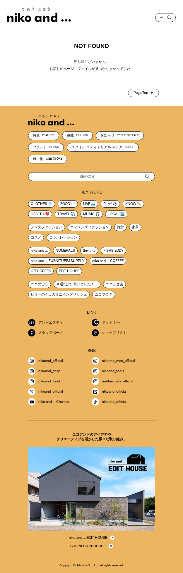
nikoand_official (45, 361)
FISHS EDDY (113, 250)
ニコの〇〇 (39, 284)
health (37, 214)
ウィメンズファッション (89, 227)
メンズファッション (46, 227)
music (89, 214)
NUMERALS (65, 250)
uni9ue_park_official (112, 381)
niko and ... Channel (48, 401)
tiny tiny (89, 250)
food (65, 204)
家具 (135, 227)
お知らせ (119, 135)
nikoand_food (44, 381)
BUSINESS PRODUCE (88, 546)
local (113, 214)
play (107, 204)
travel (63, 214)
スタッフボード (45, 332)
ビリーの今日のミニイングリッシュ (59, 294)
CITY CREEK (41, 271)
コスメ (36, 237)
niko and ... (39, 250)
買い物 (47, 159)
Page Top (143, 93)
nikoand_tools (108, 371)
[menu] (165, 17)
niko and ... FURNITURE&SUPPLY (57, 261)
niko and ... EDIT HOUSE (88, 538)
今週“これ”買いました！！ (77, 284)
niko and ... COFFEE (108, 261)
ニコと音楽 (114, 284)
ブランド (46, 147)
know (130, 204)
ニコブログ (103, 294)
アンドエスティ (45, 322)
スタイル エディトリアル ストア (102, 147)
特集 (43, 135)
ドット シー (106, 322)
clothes (39, 204)
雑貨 (120, 227)
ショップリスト (109, 332)
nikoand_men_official (113, 361)
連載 (77, 135)
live (86, 204)
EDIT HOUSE (69, 271)
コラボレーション (63, 237)
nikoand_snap (44, 371)
